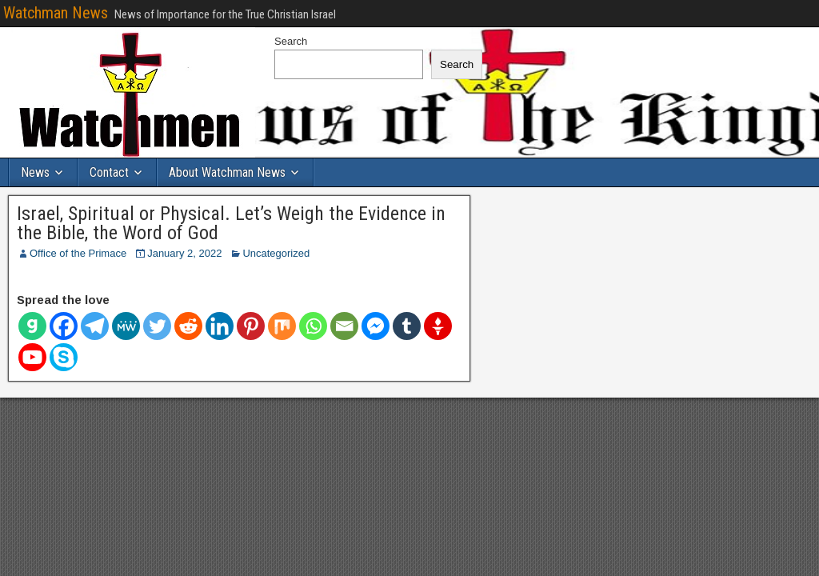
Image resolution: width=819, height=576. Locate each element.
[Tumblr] (407, 326)
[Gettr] (438, 326)
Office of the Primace (78, 253)
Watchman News (55, 12)
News (35, 172)
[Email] (344, 326)
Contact (109, 172)
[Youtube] (32, 357)
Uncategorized (276, 253)
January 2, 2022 (184, 253)
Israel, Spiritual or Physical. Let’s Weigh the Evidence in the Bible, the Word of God (231, 223)
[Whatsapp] (313, 326)
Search (290, 41)
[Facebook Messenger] (376, 326)
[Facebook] (64, 326)
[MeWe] (126, 326)
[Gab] (32, 326)
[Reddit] (188, 326)
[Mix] (282, 326)
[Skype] (64, 357)
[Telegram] (95, 326)
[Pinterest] (251, 326)
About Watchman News (227, 172)
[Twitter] (157, 326)
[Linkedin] (220, 326)
